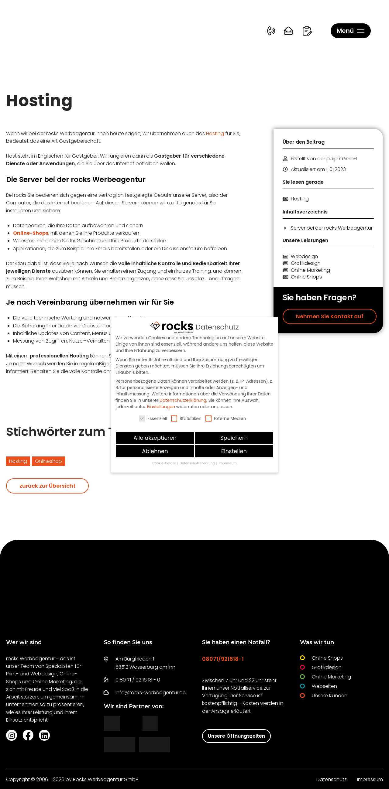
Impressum (370, 779)
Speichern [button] (234, 438)
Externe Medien (225, 418)
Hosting (215, 133)
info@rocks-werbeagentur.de (150, 692)
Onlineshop (48, 461)
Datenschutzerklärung (183, 400)
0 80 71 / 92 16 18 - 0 (137, 679)
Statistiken (186, 418)
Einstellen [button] (234, 451)
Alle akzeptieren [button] (154, 438)
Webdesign (304, 256)
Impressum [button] (227, 463)
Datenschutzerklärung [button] (197, 463)
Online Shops (306, 277)
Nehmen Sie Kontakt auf (329, 316)
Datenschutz (331, 779)
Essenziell (153, 418)
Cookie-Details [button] (164, 463)
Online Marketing (310, 270)
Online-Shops (30, 233)
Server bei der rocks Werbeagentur (332, 228)
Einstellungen (161, 407)
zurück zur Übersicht (47, 486)
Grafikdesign (306, 263)
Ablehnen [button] (155, 451)
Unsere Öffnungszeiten (236, 736)
